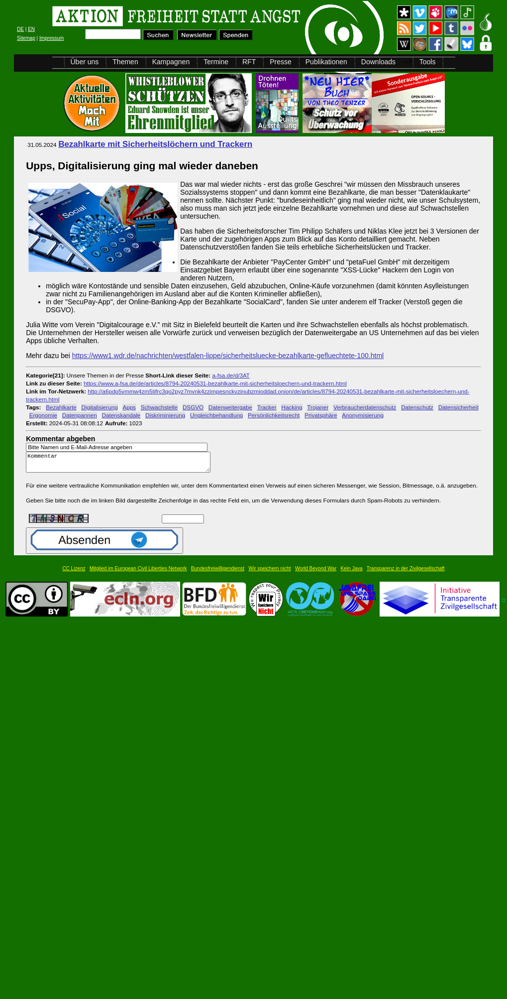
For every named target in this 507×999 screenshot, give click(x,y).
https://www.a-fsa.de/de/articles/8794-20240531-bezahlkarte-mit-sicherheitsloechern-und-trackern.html (215, 383)
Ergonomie (43, 415)
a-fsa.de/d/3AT (231, 375)
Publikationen (326, 62)
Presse (281, 62)
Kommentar (121, 464)
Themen (125, 62)
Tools (427, 62)
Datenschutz (417, 407)
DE (20, 29)
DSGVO (193, 407)
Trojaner (317, 407)
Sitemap (26, 38)
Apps (129, 407)
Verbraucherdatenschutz (364, 407)
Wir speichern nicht (270, 573)
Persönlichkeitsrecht (274, 415)
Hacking (291, 407)
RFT (249, 62)
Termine (215, 62)
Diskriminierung (165, 415)
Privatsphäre (320, 415)
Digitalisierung (99, 407)
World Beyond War (315, 573)
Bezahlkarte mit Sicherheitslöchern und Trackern (155, 144)
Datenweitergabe (230, 407)
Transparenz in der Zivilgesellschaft (406, 573)
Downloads (378, 62)
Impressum (51, 38)
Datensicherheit (458, 407)
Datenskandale (121, 415)
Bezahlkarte (61, 407)
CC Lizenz (73, 573)
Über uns (85, 62)
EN (31, 29)
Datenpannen (79, 415)
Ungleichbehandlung (216, 415)
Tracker (267, 407)
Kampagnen (171, 62)
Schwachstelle (159, 407)
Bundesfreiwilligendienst (217, 573)
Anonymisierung (363, 415)
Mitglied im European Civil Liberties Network (138, 573)
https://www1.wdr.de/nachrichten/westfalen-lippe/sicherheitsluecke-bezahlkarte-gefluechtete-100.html (228, 356)
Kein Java (352, 573)
